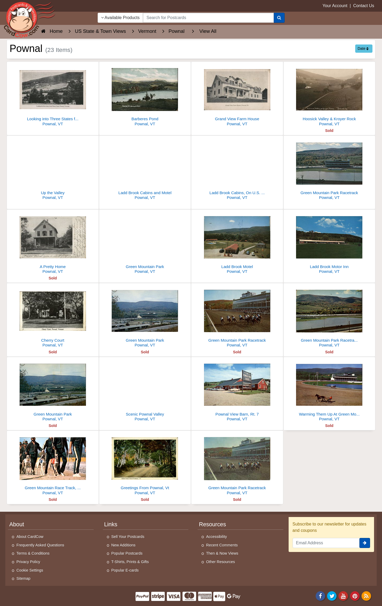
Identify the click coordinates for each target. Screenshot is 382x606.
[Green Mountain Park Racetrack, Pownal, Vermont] (329, 316)
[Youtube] (343, 595)
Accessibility (216, 536)
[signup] (364, 543)
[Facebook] (320, 595)
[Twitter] (331, 595)
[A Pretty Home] (53, 243)
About (16, 524)
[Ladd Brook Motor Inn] (329, 243)
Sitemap (23, 578)
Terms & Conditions (33, 553)
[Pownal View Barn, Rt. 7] (237, 390)
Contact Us (363, 5)
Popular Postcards (127, 553)
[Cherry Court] (53, 316)
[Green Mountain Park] (145, 243)
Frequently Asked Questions (40, 545)
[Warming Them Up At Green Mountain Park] (329, 390)
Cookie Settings (29, 570)
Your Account (335, 5)
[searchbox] (208, 18)
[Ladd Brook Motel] (237, 243)
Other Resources (220, 562)
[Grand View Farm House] (237, 95)
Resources (212, 524)
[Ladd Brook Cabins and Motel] (145, 169)
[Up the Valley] (53, 169)
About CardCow (30, 536)
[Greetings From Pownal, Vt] (145, 464)
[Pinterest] (355, 595)
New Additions (123, 545)
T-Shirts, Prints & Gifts (130, 562)
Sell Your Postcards (128, 536)
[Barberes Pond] (145, 95)
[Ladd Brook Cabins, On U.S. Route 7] (237, 169)
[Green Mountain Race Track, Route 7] (53, 464)
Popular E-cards (125, 570)
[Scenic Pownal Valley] (145, 390)
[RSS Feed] (366, 595)
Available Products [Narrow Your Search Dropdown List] (120, 17)
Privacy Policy (28, 562)
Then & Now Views (222, 553)
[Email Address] (326, 543)
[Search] (279, 18)
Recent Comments (222, 545)
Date (363, 48)
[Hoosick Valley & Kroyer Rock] (329, 95)
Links (111, 524)
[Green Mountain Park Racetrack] (329, 169)
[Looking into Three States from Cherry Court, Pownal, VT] (53, 95)
